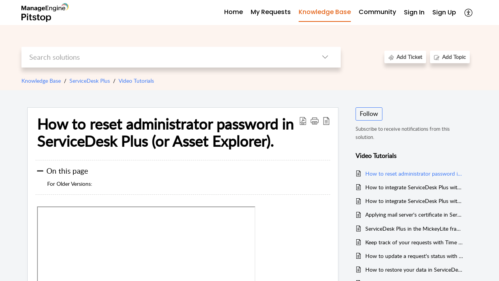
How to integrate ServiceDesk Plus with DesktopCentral (414, 201)
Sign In (414, 12)
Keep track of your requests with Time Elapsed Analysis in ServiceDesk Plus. (414, 242)
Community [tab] (377, 11)
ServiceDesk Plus (89, 80)
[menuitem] (414, 13)
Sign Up (444, 12)
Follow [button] (369, 113)
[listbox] (325, 57)
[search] (165, 57)
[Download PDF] (303, 121)
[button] (315, 121)
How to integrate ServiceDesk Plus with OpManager (414, 187)
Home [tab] (233, 11)
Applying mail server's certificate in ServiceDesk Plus (414, 214)
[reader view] (326, 121)
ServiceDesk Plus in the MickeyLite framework (414, 228)
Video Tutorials (136, 80)
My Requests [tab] (271, 11)
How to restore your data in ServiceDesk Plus (414, 269)
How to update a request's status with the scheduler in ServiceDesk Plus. (414, 256)
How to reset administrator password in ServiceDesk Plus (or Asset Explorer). (165, 133)
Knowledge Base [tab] (325, 11)
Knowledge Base (41, 80)
